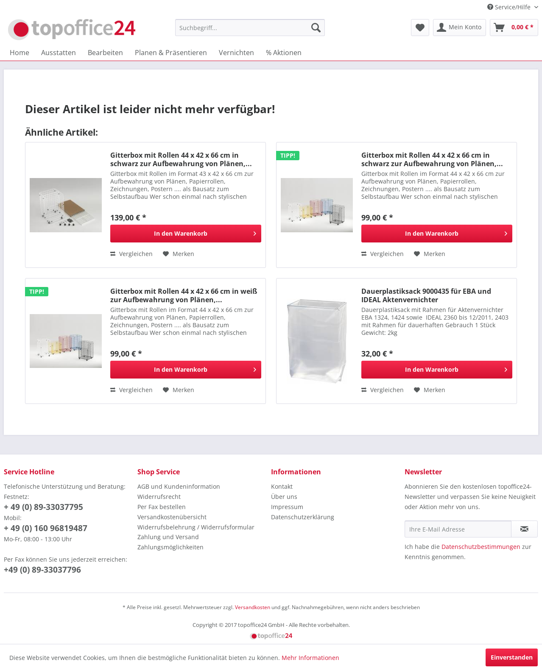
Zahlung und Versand (168, 537)
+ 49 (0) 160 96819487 (45, 528)
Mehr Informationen (310, 658)
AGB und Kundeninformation (178, 486)
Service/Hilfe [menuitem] (509, 7)
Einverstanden (512, 657)
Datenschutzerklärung (302, 517)
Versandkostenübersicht (172, 517)
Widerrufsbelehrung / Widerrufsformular (195, 527)
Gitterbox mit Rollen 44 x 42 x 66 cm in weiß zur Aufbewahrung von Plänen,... (183, 295)
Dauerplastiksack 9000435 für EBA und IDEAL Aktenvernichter (426, 295)
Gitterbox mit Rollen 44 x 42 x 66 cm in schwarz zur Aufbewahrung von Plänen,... (181, 159)
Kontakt (282, 486)
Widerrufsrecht (159, 497)
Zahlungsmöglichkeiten (170, 547)
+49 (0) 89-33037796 (42, 569)
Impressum (287, 507)
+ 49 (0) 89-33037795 (43, 506)
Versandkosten (252, 607)
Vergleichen (131, 254)
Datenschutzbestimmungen (480, 547)
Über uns (284, 497)
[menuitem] (250, 27)
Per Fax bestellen (161, 507)
